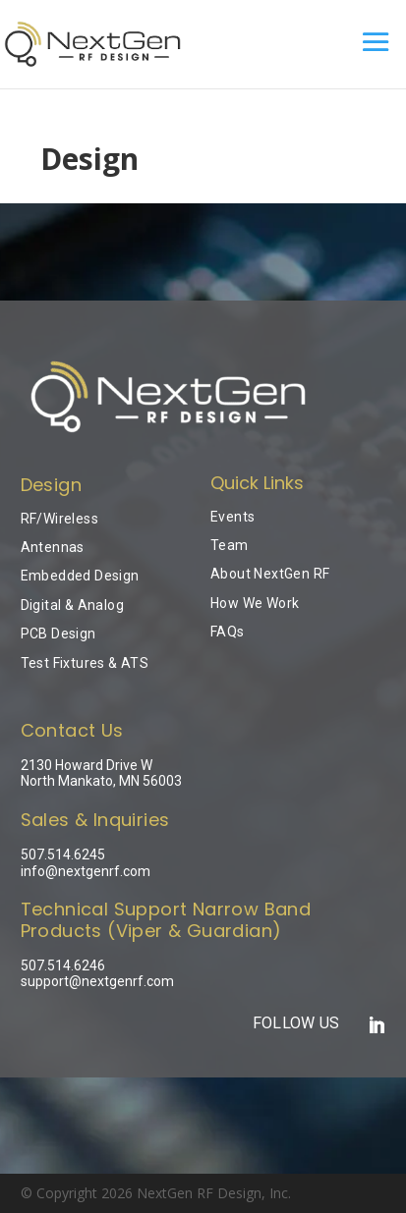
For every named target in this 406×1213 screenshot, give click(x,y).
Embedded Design (80, 575)
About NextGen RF (269, 573)
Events (232, 516)
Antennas (53, 547)
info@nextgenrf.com (85, 871)
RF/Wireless (59, 518)
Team (229, 545)
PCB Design (58, 633)
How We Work (254, 603)
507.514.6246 (63, 965)
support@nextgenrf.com (97, 981)
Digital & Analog (72, 605)
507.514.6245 (63, 854)
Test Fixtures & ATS (85, 663)
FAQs (227, 631)
